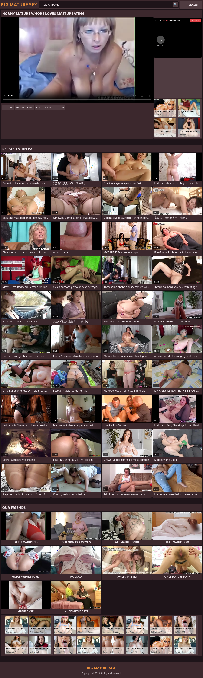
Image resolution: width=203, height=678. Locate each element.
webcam (50, 107)
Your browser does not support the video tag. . (77, 60)
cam (61, 107)
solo (38, 107)
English (194, 4)
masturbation (24, 107)
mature (8, 107)
